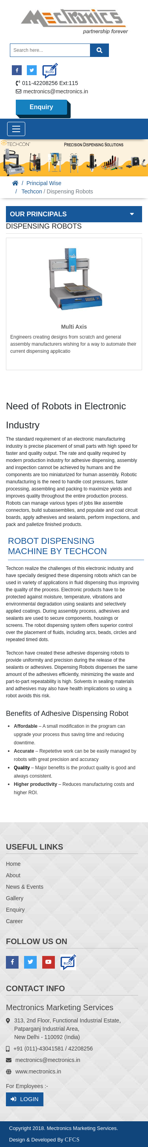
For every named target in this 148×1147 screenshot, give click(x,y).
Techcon (32, 191)
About (13, 875)
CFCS (72, 1140)
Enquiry (41, 107)
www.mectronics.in (38, 1071)
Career (14, 921)
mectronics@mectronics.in (55, 91)
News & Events (24, 887)
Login (25, 1099)
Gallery (14, 898)
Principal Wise (44, 183)
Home (13, 864)
